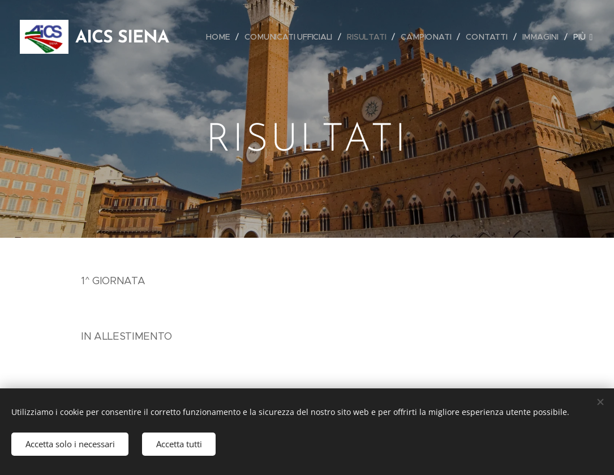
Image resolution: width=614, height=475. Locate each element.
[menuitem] (220, 37)
